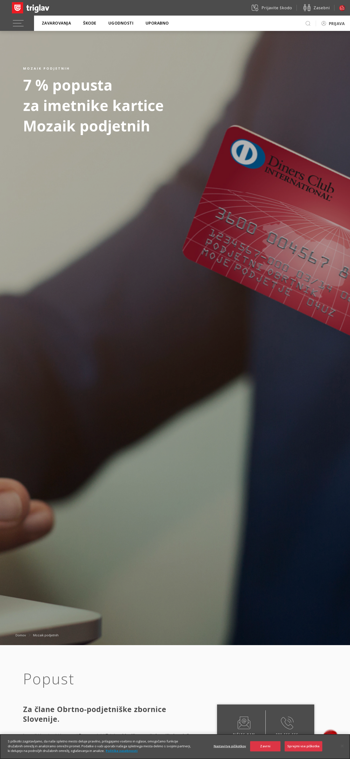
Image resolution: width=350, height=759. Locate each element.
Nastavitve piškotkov (230, 749)
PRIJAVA (337, 23)
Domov (21, 635)
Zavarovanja (56, 23)
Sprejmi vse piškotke (303, 749)
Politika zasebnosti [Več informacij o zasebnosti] (122, 754)
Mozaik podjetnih (46, 635)
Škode (89, 23)
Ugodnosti (120, 23)
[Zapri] (342, 749)
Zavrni (265, 749)
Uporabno (157, 23)
